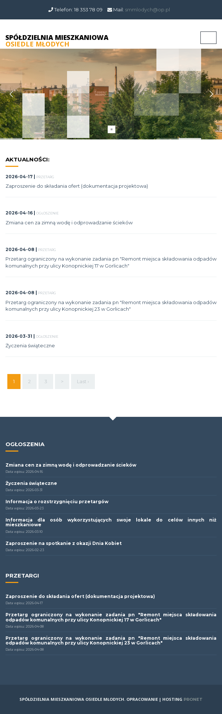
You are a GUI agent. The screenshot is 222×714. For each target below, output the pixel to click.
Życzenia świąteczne (30, 345)
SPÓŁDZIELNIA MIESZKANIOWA (56, 40)
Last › (83, 381)
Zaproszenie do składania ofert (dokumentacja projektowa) (76, 186)
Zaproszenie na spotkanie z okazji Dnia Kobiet (63, 543)
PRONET (193, 699)
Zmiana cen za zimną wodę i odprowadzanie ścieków (69, 222)
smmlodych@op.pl (147, 9)
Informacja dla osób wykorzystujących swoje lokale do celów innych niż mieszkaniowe (111, 522)
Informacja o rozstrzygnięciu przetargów (56, 501)
